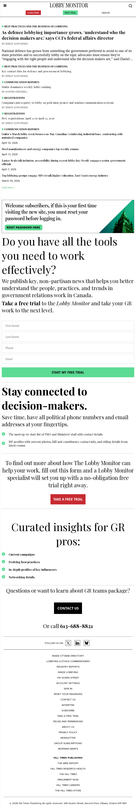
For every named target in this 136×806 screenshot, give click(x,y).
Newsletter (68, 737)
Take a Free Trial (68, 715)
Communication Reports (21, 82)
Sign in (68, 688)
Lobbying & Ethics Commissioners (68, 661)
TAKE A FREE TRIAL (68, 499)
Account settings (68, 683)
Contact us (68, 608)
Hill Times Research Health (68, 768)
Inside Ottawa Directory (68, 655)
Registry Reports (68, 666)
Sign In (106, 12)
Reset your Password (68, 694)
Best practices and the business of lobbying (36, 26)
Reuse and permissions (68, 721)
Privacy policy (68, 732)
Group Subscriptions (68, 743)
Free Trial (70, 12)
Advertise (68, 705)
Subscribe (33, 12)
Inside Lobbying (68, 672)
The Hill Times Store (68, 790)
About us (68, 726)
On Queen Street (68, 677)
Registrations (14, 98)
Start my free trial (68, 372)
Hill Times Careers (68, 785)
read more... (8, 187)
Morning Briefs (68, 748)
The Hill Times (68, 774)
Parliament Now (68, 779)
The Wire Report (68, 763)
